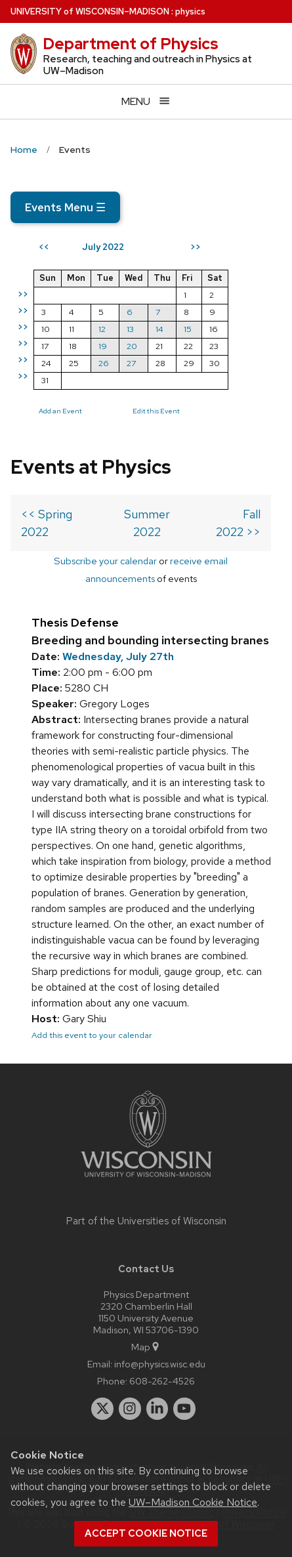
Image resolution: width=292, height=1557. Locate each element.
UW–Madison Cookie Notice (193, 1502)
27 (131, 363)
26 (103, 363)
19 (102, 346)
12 (102, 329)
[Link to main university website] (146, 1179)
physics (190, 11)
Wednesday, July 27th (118, 656)
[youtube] (184, 1409)
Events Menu (65, 207)
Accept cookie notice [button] (146, 1533)
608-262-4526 (162, 1381)
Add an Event (60, 410)
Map (146, 1346)
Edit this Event (156, 410)
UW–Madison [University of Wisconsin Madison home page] (89, 11)
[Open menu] (146, 101)
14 (159, 329)
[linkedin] (157, 1409)
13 (130, 329)
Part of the (146, 1221)
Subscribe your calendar (105, 560)
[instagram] (130, 1409)
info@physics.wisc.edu (159, 1364)
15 (188, 329)
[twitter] (102, 1409)
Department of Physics (131, 43)
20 (132, 346)
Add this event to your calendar (91, 1035)
